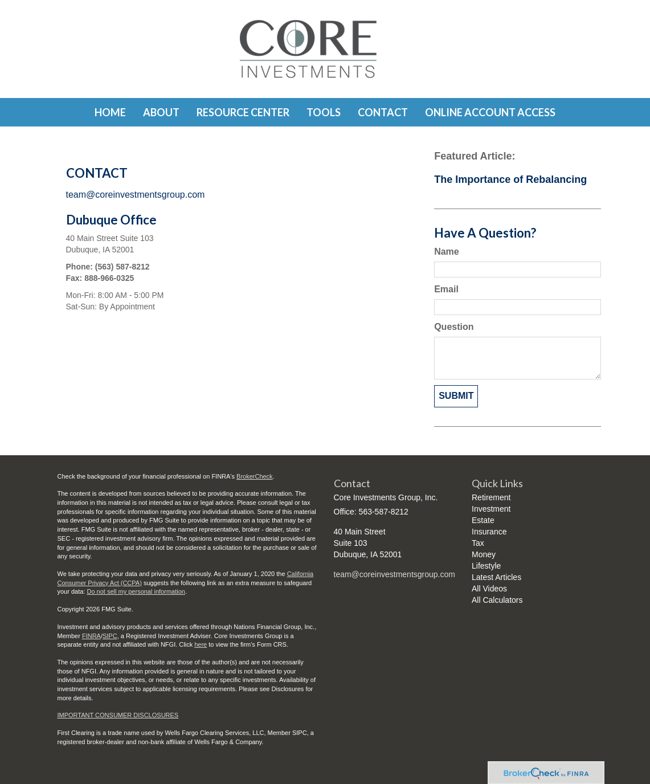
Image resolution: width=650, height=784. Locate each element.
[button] (161, 112)
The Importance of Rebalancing (510, 179)
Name (446, 251)
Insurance (489, 531)
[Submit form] (456, 396)
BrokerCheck (254, 476)
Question (453, 327)
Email (446, 289)
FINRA (91, 635)
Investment (491, 508)
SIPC (110, 635)
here (200, 644)
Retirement (491, 497)
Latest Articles (496, 577)
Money (484, 554)
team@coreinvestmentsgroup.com (135, 194)
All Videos (489, 588)
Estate (483, 520)
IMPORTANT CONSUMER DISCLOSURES (118, 715)
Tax (478, 543)
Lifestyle (486, 565)
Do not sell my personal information (136, 591)
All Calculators (497, 600)
